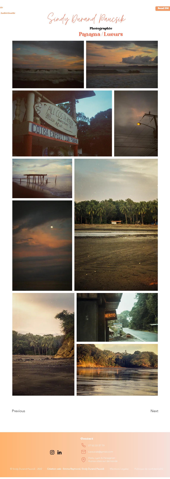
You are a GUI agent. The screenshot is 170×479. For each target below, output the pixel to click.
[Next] (148, 411)
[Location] (84, 460)
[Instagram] (52, 452)
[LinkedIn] (59, 452)
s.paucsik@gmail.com (100, 451)
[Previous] (22, 411)
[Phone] (84, 445)
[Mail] (84, 452)
